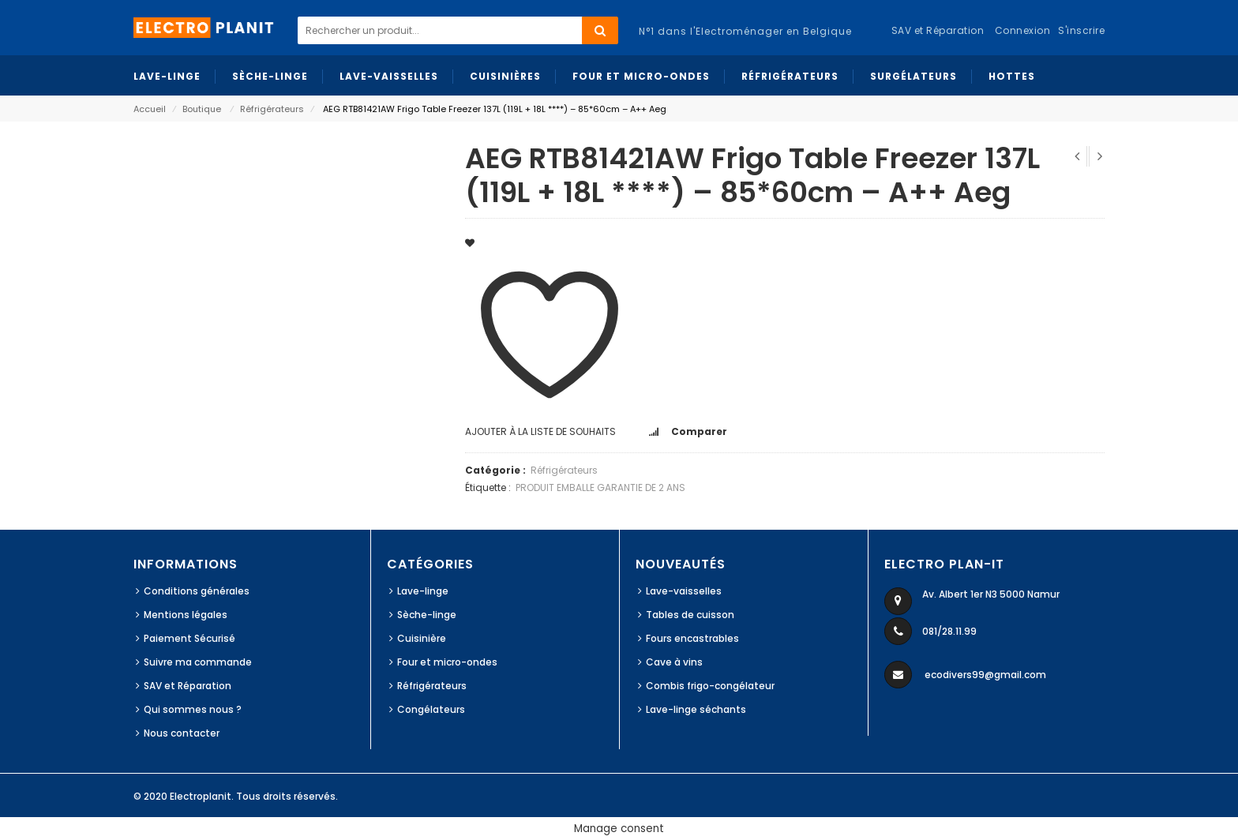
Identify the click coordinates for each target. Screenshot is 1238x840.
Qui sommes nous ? (193, 709)
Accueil (149, 109)
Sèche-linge (426, 614)
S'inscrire (1081, 30)
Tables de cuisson (690, 614)
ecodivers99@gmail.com (985, 674)
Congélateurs (431, 709)
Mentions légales (185, 614)
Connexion (1023, 30)
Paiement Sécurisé (189, 638)
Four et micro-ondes (447, 662)
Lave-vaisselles (684, 591)
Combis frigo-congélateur (710, 685)
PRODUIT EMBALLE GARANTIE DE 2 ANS (600, 487)
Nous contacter (181, 733)
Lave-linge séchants (696, 709)
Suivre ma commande (198, 662)
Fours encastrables (692, 638)
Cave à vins (674, 662)
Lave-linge (422, 591)
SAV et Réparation (187, 685)
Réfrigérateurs (272, 109)
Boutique (201, 109)
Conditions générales (196, 591)
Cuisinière (421, 638)
